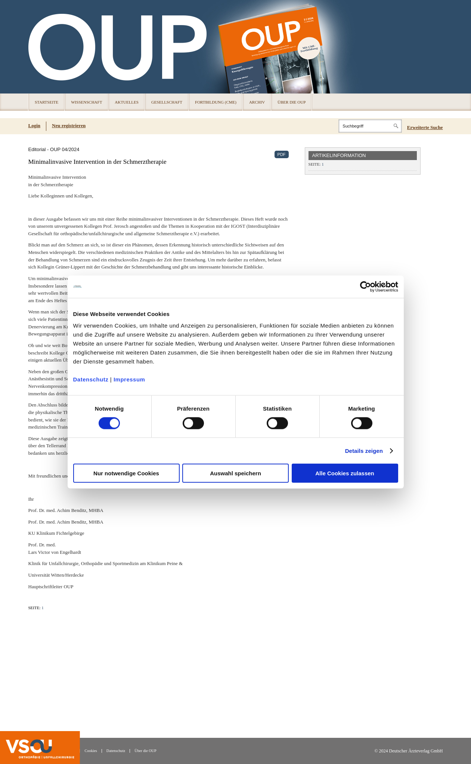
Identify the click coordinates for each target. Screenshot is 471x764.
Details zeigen (364, 450)
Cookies (90, 750)
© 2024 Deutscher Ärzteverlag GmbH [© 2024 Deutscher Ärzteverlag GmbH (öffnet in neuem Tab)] (408, 751)
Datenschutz (91, 379)
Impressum (129, 379)
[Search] (370, 126)
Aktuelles (127, 102)
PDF (282, 154)
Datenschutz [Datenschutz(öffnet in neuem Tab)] (115, 750)
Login (34, 125)
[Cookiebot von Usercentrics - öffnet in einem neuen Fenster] (365, 286)
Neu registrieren (69, 125)
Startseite (46, 102)
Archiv (257, 102)
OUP (37, 46)
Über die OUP (292, 102)
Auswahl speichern (235, 473)
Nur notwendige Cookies (126, 473)
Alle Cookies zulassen (344, 473)
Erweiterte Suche (425, 127)
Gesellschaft (166, 102)
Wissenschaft (86, 102)
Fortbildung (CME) (215, 102)
